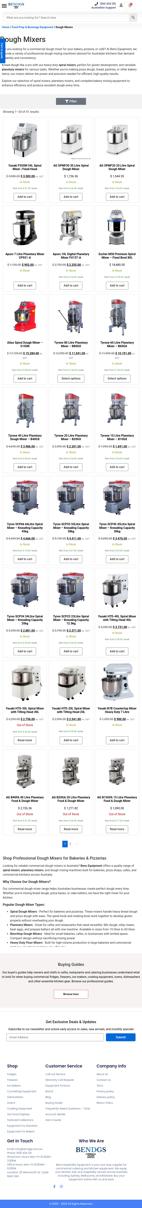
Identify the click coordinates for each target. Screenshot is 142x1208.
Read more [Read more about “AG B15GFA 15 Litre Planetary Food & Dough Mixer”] (117, 829)
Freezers (12, 1080)
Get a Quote (53, 1120)
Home (5, 27)
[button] (4, 6)
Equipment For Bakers (21, 1131)
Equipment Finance (57, 1085)
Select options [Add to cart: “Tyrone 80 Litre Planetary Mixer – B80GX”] (70, 378)
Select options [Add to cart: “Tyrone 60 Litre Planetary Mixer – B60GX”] (117, 378)
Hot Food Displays (18, 1114)
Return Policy (105, 1103)
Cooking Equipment (19, 1108)
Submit (120, 1037)
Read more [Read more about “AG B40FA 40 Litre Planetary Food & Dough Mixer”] (25, 829)
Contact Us (104, 1080)
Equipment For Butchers (22, 1126)
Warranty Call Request (59, 1080)
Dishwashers (15, 1097)
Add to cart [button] (25, 197)
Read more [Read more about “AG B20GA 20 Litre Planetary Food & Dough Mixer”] (71, 829)
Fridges (11, 1074)
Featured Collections (20, 1120)
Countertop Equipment (21, 1091)
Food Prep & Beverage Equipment (32, 27)
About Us (102, 1074)
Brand (49, 1091)
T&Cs (100, 1085)
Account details (55, 1114)
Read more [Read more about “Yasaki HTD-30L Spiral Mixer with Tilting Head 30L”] (25, 740)
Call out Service (55, 1074)
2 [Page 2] (70, 844)
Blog (48, 1097)
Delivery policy (106, 1097)
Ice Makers (14, 1085)
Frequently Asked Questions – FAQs (67, 1108)
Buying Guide (53, 1103)
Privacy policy (105, 1091)
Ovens (11, 1103)
